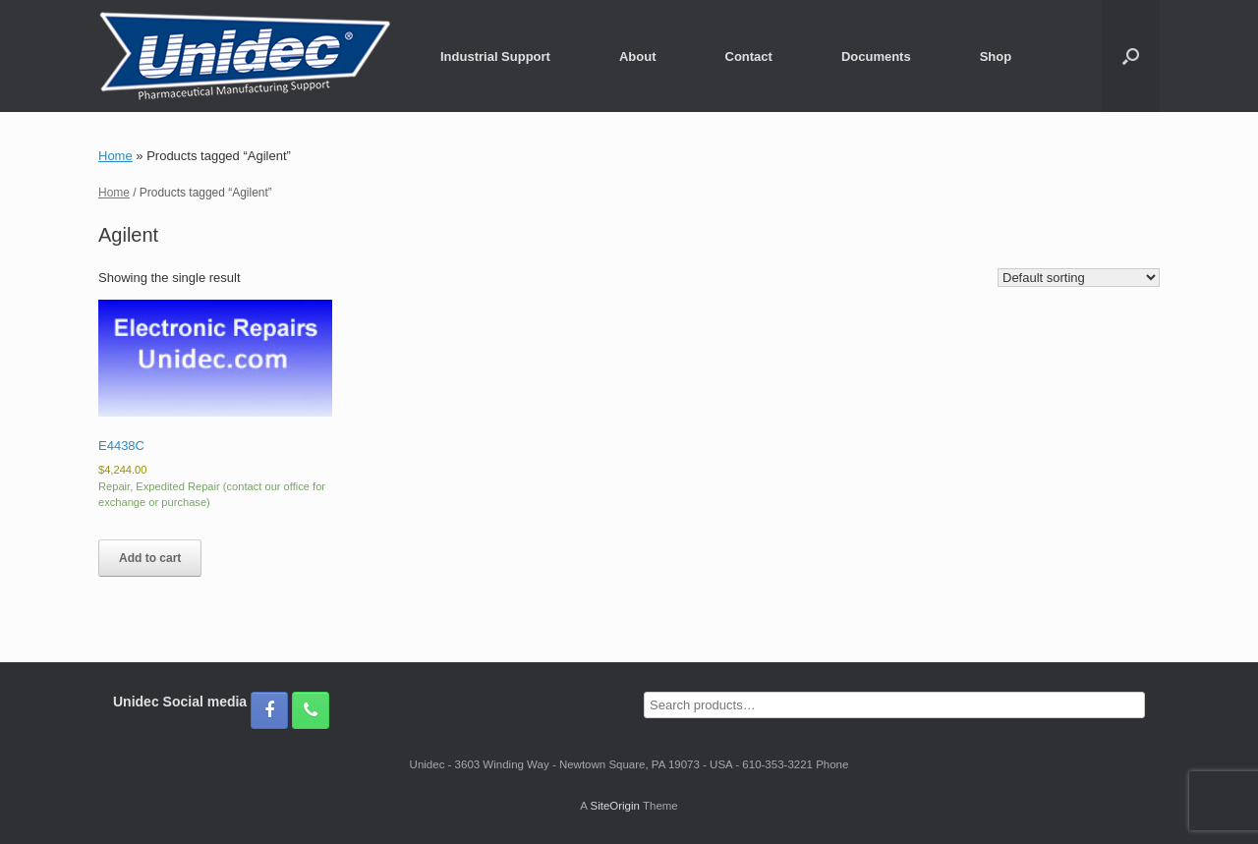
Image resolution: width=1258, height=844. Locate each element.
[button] (1131, 56)
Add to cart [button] (150, 558)
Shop (996, 56)
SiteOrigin (615, 806)
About (638, 56)
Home (115, 155)
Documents (876, 56)
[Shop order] (1079, 277)
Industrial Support (495, 56)
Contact (748, 56)
